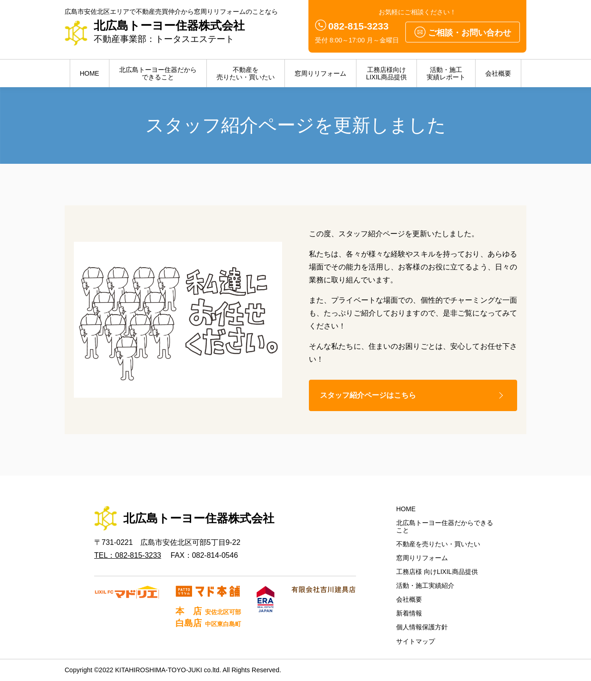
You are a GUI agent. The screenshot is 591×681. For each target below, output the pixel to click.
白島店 (208, 623)
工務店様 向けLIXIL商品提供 (437, 572)
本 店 (208, 611)
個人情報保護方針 (422, 627)
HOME (89, 73)
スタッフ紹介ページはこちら (368, 395)
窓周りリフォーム (320, 73)
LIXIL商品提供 (386, 73)
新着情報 (409, 613)
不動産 (246, 73)
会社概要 (498, 73)
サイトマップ (415, 641)
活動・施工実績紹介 (425, 586)
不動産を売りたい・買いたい (438, 544)
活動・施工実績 (446, 73)
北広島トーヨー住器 (158, 73)
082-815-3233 (358, 26)
